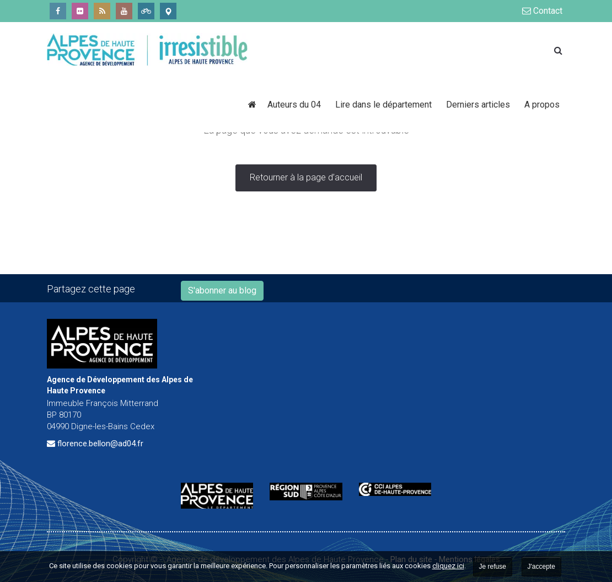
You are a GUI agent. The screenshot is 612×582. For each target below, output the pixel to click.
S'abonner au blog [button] (222, 290)
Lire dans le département (385, 104)
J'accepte (541, 566)
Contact (542, 11)
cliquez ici (448, 566)
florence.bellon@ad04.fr (100, 443)
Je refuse (492, 566)
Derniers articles (479, 104)
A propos (542, 104)
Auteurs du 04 (295, 104)
